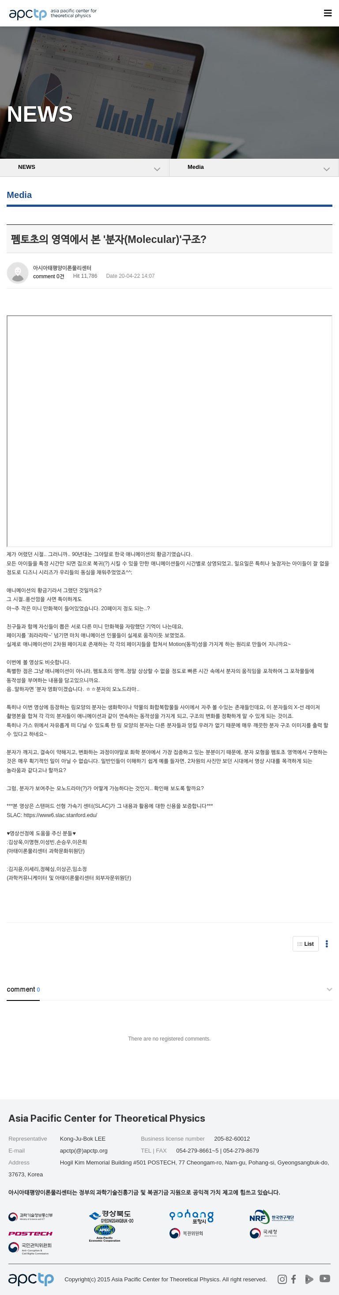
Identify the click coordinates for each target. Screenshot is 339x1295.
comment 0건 (48, 276)
